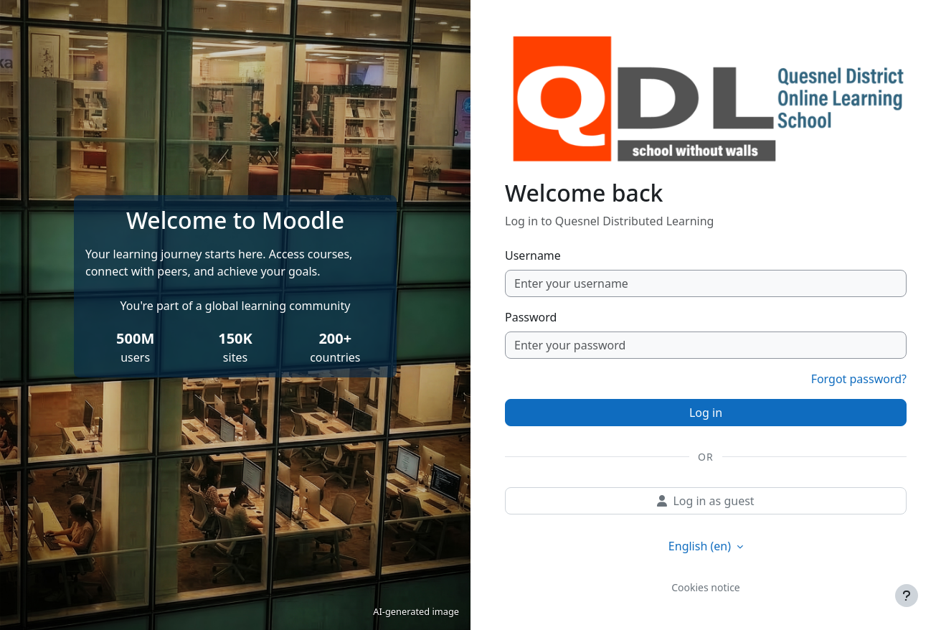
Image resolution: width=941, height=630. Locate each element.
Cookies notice (705, 587)
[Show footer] (906, 595)
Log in (705, 412)
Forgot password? (859, 379)
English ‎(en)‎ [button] (701, 546)
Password (531, 317)
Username (533, 255)
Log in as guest (705, 501)
